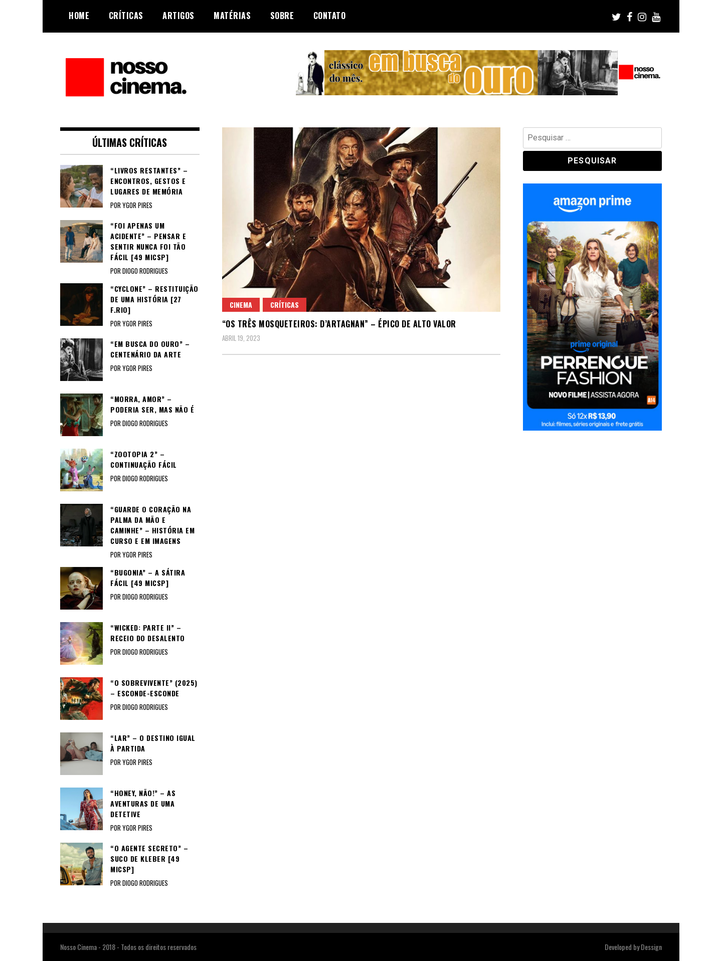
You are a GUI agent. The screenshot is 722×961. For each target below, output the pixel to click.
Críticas (126, 16)
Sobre (282, 16)
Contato (329, 16)
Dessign (651, 946)
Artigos (178, 16)
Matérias (232, 16)
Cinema (241, 304)
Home (79, 16)
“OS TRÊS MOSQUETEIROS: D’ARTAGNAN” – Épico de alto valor (339, 324)
